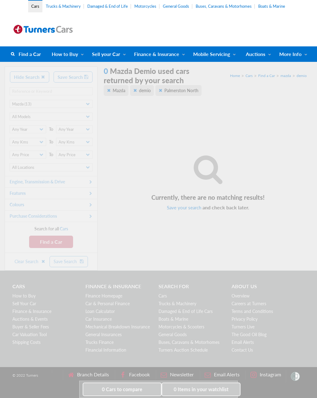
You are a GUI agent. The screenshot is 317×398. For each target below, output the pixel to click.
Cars (35, 6)
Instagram (265, 374)
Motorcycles (145, 6)
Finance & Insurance (156, 54)
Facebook (135, 374)
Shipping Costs (26, 342)
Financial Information (105, 350)
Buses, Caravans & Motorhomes (224, 6)
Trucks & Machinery (63, 6)
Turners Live (243, 326)
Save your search (184, 207)
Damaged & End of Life (107, 6)
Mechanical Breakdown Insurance (117, 326)
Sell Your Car (24, 303)
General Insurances (103, 334)
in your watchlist (201, 389)
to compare (122, 389)
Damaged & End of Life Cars (185, 311)
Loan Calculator (100, 311)
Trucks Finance (99, 342)
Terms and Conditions (252, 311)
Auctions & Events (30, 319)
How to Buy (65, 54)
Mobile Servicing (211, 54)
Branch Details (88, 374)
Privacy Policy (245, 319)
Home (235, 75)
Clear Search (30, 261)
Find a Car (30, 54)
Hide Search (29, 77)
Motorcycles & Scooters (181, 326)
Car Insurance (98, 319)
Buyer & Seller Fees (30, 326)
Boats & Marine (271, 6)
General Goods (176, 6)
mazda (285, 75)
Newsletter (177, 374)
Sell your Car (106, 54)
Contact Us (242, 350)
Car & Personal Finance (107, 303)
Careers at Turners (249, 303)
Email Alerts (243, 342)
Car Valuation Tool (29, 334)
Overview (241, 295)
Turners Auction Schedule (183, 350)
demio (302, 75)
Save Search (73, 77)
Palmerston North (181, 90)
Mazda (119, 90)
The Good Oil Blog (249, 334)
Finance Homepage (103, 295)
